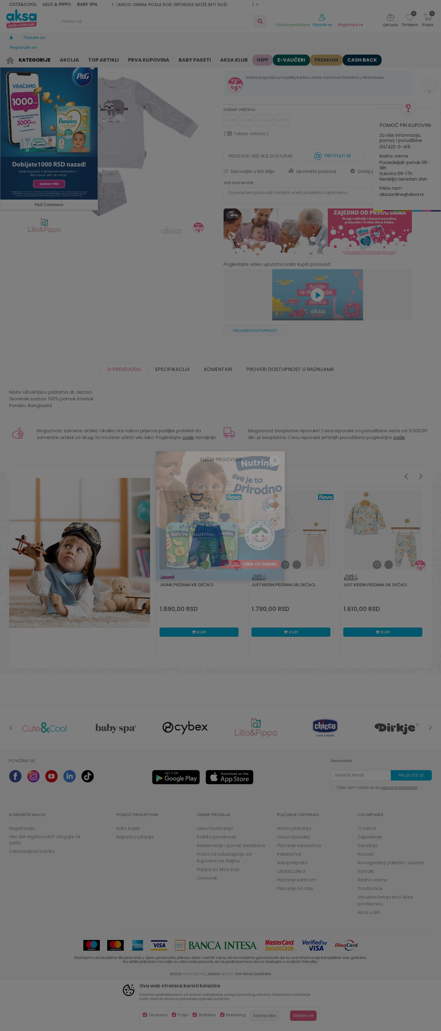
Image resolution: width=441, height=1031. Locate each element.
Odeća (51, 59)
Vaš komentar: (239, 230)
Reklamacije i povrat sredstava (231, 893)
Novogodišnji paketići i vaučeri (391, 910)
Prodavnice (370, 936)
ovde (188, 485)
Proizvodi (32, 59)
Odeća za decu (76, 59)
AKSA (14, 59)
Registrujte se (350, 25)
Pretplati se (332, 201)
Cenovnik (207, 925)
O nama (367, 876)
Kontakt (366, 919)
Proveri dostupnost (255, 378)
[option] (184, 4)
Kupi (199, 680)
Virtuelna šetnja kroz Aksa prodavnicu (385, 947)
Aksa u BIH (369, 960)
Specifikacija (172, 416)
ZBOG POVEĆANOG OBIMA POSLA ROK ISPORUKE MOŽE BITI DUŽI (185, 5)
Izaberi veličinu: (240, 157)
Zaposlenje (370, 884)
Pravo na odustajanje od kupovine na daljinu (224, 905)
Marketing (236, 1015)
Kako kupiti (128, 876)
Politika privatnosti (216, 884)
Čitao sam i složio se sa (377, 835)
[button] (162, 21)
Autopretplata (292, 910)
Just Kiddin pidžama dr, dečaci (283, 632)
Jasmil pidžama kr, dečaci (186, 632)
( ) (246, 181)
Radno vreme (372, 927)
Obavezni (158, 1015)
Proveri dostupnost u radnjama (290, 416)
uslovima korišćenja (399, 835)
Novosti (366, 902)
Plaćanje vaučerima (299, 893)
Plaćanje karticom (297, 927)
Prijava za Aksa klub (218, 917)
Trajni (183, 1015)
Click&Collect (291, 919)
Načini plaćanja (294, 876)
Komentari (218, 416)
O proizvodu (124, 416)
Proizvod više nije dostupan (260, 203)
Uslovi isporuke (293, 884)
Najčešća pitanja (134, 884)
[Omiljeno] (409, 18)
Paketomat (289, 902)
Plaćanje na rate (295, 936)
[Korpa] (428, 21)
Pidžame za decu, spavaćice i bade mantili (136, 59)
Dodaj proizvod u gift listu (381, 219)
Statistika (207, 1015)
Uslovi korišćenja (215, 876)
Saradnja (368, 893)
